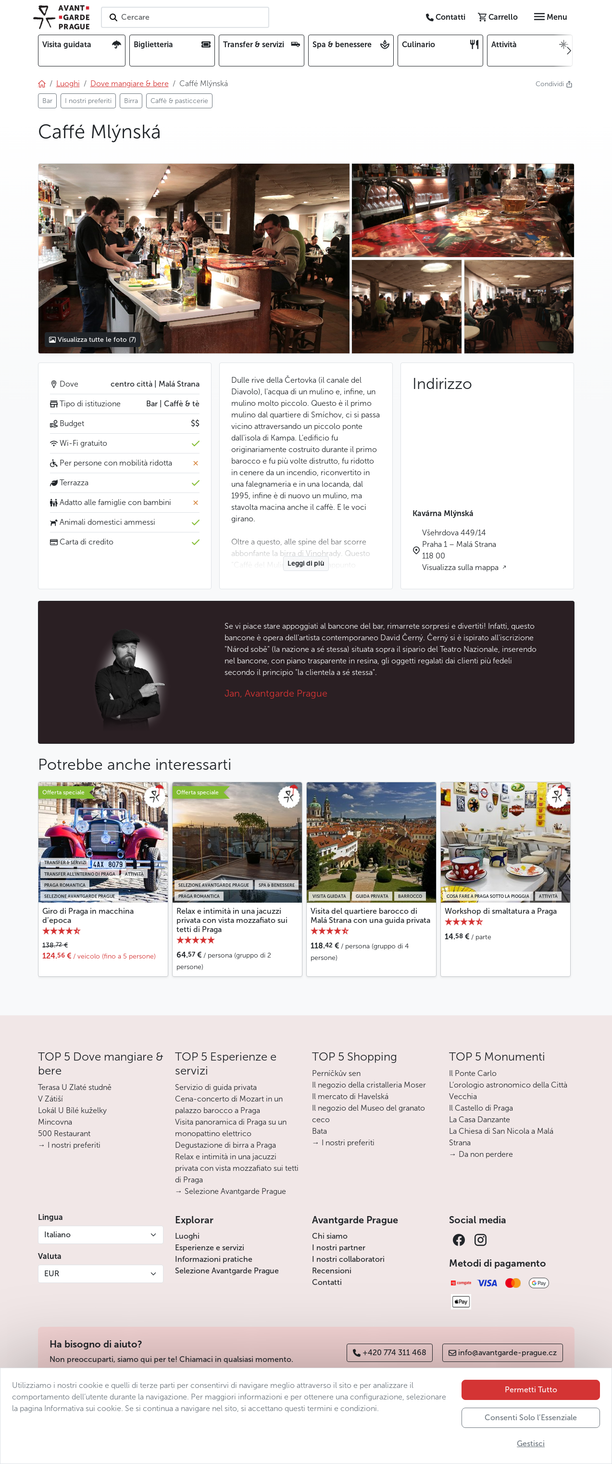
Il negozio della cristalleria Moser (369, 1084)
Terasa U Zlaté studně (75, 1087)
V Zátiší (50, 1098)
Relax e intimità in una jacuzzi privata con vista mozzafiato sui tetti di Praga (231, 920)
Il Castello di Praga (481, 1108)
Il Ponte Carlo (473, 1073)
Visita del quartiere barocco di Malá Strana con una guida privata (370, 916)
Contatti (327, 1282)
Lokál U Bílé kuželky (72, 1110)
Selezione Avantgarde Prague (227, 1270)
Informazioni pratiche (213, 1259)
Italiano (57, 1234)
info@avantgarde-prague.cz (503, 1352)
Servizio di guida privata (216, 1087)
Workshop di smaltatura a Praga (501, 911)
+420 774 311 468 (389, 1352)
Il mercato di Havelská (350, 1096)
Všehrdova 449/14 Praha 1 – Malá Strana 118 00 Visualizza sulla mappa (461, 550)
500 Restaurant (64, 1133)
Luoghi (187, 1236)
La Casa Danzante (479, 1119)
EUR (51, 1273)
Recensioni (331, 1270)
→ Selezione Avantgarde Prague (230, 1191)
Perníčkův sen (336, 1073)
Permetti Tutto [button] (531, 1389)
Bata (319, 1131)
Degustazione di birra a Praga (225, 1145)
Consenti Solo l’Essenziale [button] (531, 1417)
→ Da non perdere (481, 1154)
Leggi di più (306, 563)
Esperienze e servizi (209, 1247)
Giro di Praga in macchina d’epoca (88, 916)
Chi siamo (330, 1236)
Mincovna (55, 1122)
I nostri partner (338, 1247)
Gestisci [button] (531, 1443)
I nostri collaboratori (348, 1259)
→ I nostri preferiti (69, 1145)
